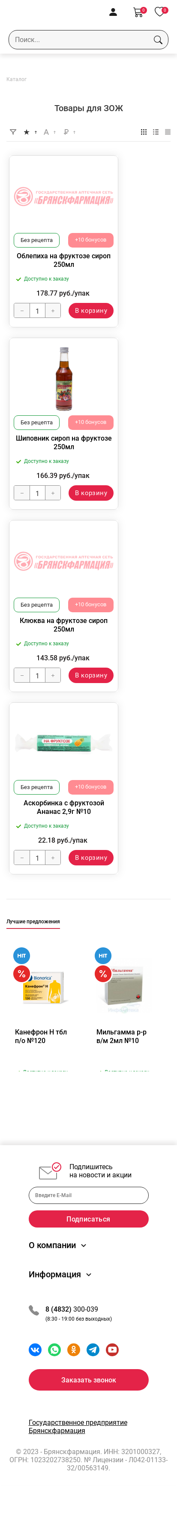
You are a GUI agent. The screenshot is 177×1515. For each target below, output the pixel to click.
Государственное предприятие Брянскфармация (78, 1437)
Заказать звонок (88, 1391)
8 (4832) (59, 1320)
